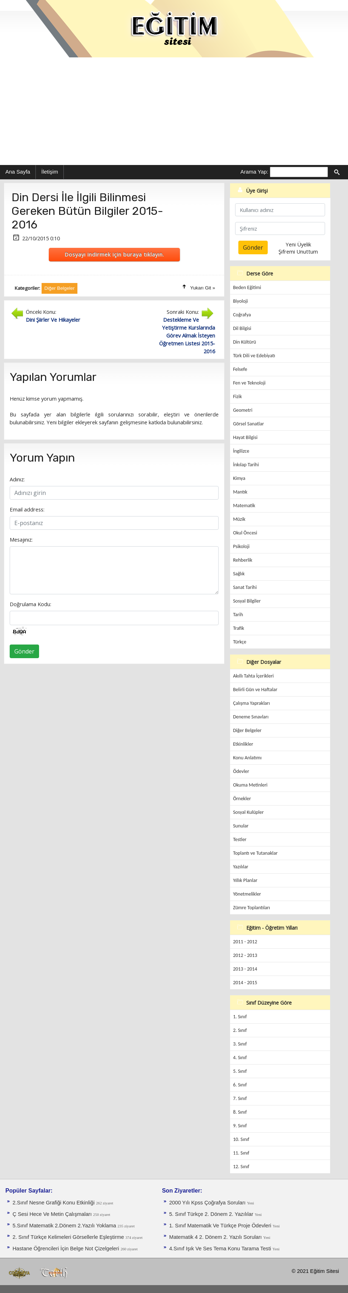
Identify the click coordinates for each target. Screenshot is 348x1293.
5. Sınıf (240, 1071)
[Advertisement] (174, 111)
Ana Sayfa (17, 172)
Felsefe (240, 369)
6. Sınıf (240, 1085)
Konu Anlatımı (247, 758)
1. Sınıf (240, 1017)
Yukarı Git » (202, 288)
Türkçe (239, 642)
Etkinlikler (243, 744)
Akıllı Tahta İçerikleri (253, 676)
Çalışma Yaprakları (251, 703)
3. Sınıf (240, 1044)
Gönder (24, 651)
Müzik (239, 519)
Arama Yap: (254, 172)
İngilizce (241, 451)
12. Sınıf (241, 1167)
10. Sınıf (241, 1139)
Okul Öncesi (245, 533)
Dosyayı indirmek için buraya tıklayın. (114, 254)
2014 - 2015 (245, 983)
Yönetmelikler (247, 894)
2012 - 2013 (245, 955)
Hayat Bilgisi (245, 437)
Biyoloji (240, 301)
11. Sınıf (241, 1153)
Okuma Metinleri (250, 785)
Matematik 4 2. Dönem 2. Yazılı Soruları (216, 1237)
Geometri (242, 410)
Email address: (27, 509)
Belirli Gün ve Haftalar (255, 689)
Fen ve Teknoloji (249, 383)
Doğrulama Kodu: (30, 604)
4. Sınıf (240, 1057)
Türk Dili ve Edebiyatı (254, 356)
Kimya (239, 478)
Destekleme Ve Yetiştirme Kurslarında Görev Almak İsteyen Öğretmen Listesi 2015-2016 (187, 335)
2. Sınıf (240, 1030)
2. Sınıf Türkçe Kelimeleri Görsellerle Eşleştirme (69, 1237)
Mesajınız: (21, 539)
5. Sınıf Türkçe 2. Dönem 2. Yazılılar (212, 1214)
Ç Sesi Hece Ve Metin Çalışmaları (53, 1214)
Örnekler (242, 799)
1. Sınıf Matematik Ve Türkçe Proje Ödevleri (221, 1225)
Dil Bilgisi (242, 328)
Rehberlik (242, 560)
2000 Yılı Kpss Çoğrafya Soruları (208, 1202)
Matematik (244, 505)
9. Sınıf (240, 1126)
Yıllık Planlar (245, 880)
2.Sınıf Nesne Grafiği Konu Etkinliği (54, 1202)
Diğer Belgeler (247, 730)
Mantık (240, 492)
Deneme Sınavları (250, 717)
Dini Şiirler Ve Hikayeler (53, 319)
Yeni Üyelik (298, 244)
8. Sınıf (240, 1112)
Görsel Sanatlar (248, 424)
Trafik (238, 628)
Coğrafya (242, 315)
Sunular (240, 826)
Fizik (237, 396)
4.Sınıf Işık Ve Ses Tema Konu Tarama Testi (220, 1248)
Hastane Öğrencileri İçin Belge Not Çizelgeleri (66, 1248)
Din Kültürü (244, 342)
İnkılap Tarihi (246, 465)
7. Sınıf (240, 1098)
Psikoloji (241, 546)
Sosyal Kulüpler (248, 812)
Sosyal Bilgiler (247, 601)
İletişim (49, 172)
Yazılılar (240, 867)
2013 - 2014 (245, 969)
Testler (240, 839)
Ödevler (241, 771)
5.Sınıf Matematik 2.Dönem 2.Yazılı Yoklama (65, 1225)
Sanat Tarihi (245, 587)
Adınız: (17, 479)
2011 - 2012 (245, 942)
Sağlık (239, 574)
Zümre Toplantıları (251, 908)
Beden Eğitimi (247, 287)
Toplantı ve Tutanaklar (255, 853)
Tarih (238, 615)
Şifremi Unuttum (298, 251)
